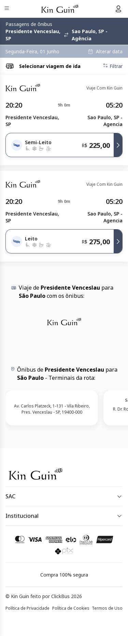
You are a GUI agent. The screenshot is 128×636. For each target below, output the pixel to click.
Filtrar (113, 66)
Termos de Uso (107, 608)
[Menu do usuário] (118, 9)
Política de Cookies (70, 608)
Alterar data (109, 51)
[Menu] (7, 9)
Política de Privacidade (27, 608)
